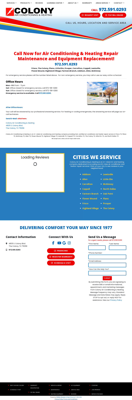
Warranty (87, 3)
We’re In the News (97, 394)
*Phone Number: (95, 253)
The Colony (108, 208)
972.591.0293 (112, 9)
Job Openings (96, 390)
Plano (106, 198)
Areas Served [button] (102, 3)
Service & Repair (56, 385)
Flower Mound (89, 198)
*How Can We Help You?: (98, 269)
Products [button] (25, 3)
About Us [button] (72, 3)
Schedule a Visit (15, 390)
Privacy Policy (116, 300)
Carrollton (87, 184)
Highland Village (90, 208)
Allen (84, 179)
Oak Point (108, 193)
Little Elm (108, 179)
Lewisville (108, 174)
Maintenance (55, 390)
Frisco (85, 203)
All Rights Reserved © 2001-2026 (74, 397)
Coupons (95, 385)
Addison (86, 174)
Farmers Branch (90, 193)
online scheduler (114, 75)
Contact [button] (118, 3)
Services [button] (11, 3)
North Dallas (109, 188)
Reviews (39, 3)
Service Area (75, 390)
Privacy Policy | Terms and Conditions (66, 399)
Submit (107, 278)
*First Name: (93, 244)
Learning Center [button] (55, 3)
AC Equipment (75, 385)
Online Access (60, 397)
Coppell (86, 188)
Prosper (107, 203)
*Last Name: (114, 244)
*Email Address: (94, 261)
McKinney (108, 184)
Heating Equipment (57, 394)
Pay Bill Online (35, 392)
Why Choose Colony (17, 385)
